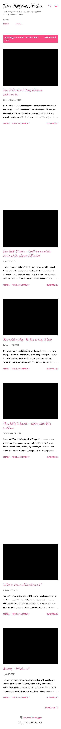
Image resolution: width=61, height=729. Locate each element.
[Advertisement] (30, 168)
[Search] (49, 5)
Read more (52, 123)
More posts (51, 707)
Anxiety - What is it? (16, 668)
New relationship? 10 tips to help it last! (27, 339)
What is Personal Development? (22, 585)
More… (19, 24)
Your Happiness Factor (23, 6)
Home (6, 24)
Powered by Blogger (30, 717)
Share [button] (6, 123)
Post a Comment (21, 123)
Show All (50, 37)
